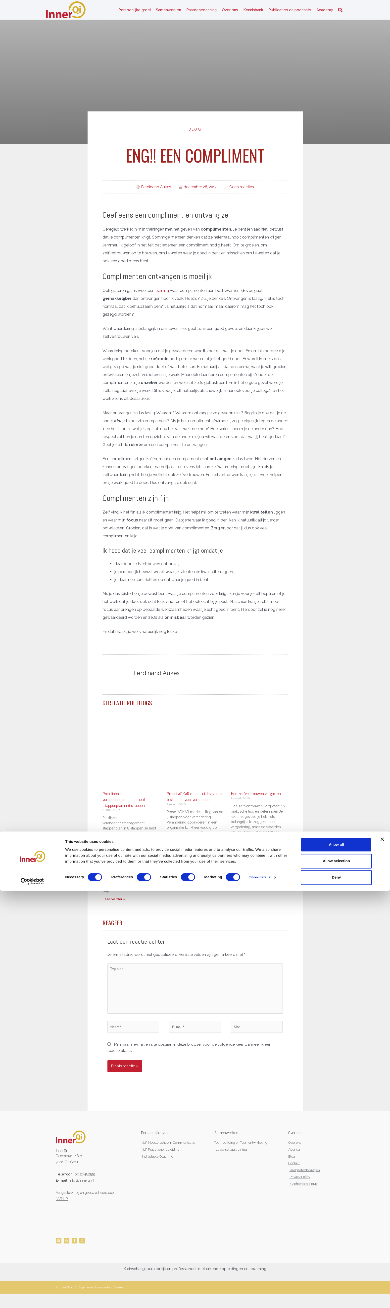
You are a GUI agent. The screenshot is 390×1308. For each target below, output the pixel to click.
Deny (336, 1294)
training (162, 296)
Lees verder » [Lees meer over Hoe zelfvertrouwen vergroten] (242, 872)
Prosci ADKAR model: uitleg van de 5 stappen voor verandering (195, 802)
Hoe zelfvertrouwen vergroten (256, 799)
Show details (261, 1295)
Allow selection (336, 1278)
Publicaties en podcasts (289, 12)
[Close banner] (382, 1256)
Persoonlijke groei (134, 12)
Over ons (230, 12)
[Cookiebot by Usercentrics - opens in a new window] (32, 1298)
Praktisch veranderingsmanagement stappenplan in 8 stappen (124, 805)
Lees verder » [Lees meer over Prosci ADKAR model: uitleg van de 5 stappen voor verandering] (178, 888)
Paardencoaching (201, 12)
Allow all (336, 1262)
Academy (324, 12)
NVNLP (62, 1211)
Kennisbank (253, 12)
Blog (195, 135)
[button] (340, 12)
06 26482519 (85, 1186)
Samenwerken (168, 12)
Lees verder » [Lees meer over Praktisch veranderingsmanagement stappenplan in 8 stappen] (113, 905)
